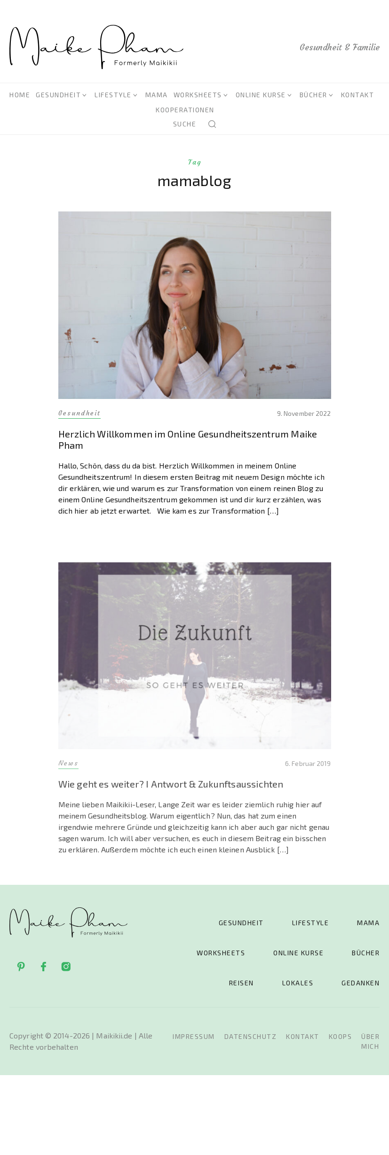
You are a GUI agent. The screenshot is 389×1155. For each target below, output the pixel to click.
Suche (185, 124)
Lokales (298, 983)
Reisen (241, 983)
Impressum (194, 1036)
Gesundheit (58, 95)
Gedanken (360, 983)
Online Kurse (261, 95)
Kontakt (357, 95)
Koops (340, 1036)
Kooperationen (185, 110)
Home (19, 95)
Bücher (313, 95)
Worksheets (198, 95)
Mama (156, 95)
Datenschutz (250, 1036)
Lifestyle (113, 95)
